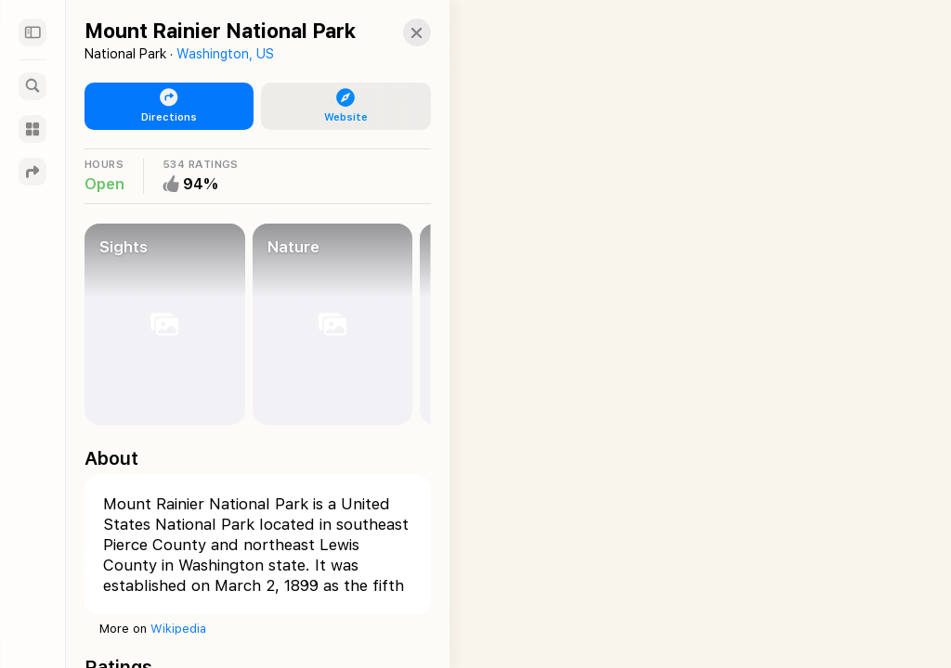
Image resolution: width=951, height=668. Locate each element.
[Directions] (32, 171)
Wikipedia (178, 629)
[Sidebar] (32, 32)
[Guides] (32, 129)
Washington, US (225, 53)
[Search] (32, 86)
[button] (398, 32)
